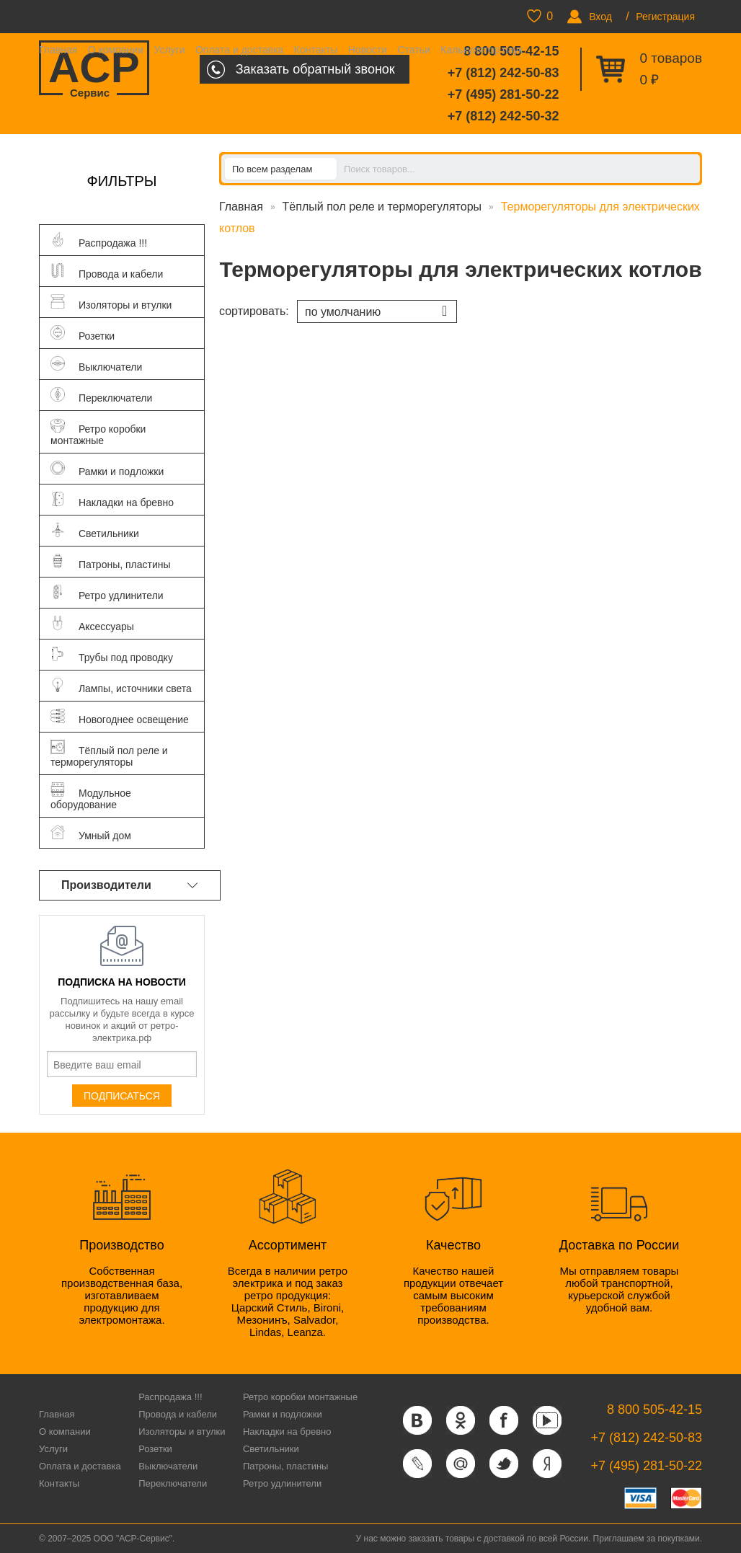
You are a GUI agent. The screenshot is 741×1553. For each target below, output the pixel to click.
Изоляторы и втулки (181, 1431)
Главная (58, 50)
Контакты (315, 50)
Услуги (169, 50)
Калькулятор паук (481, 50)
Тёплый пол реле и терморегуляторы (382, 206)
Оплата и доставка (239, 50)
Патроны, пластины (286, 1466)
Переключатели (172, 1483)
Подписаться (122, 1096)
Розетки (155, 1448)
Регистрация (665, 16)
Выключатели (168, 1466)
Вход (600, 16)
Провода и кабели (177, 1414)
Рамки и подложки (282, 1414)
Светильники (271, 1448)
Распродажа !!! (170, 1396)
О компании (115, 50)
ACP (94, 69)
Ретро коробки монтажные (300, 1396)
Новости (367, 50)
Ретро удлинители (282, 1483)
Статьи (413, 50)
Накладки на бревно (287, 1431)
